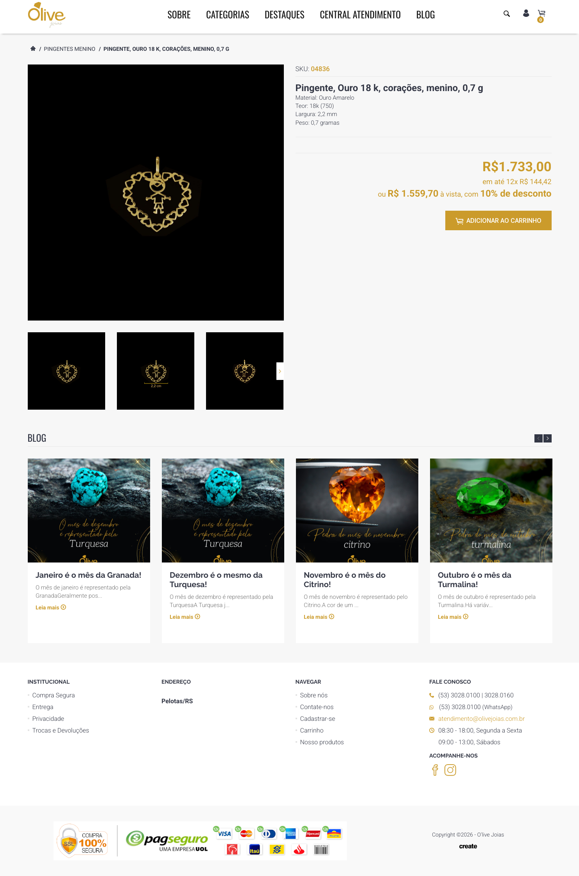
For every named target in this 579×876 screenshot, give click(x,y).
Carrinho (312, 730)
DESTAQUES (285, 14)
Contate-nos (317, 707)
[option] (66, 371)
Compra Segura (53, 695)
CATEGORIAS (227, 14)
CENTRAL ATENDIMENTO (360, 14)
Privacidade (48, 718)
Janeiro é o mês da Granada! (89, 575)
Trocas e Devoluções (60, 730)
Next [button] (280, 371)
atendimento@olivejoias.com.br (481, 718)
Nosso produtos (322, 742)
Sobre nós (314, 695)
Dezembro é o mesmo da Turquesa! (216, 579)
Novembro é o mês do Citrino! (344, 579)
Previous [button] (538, 438)
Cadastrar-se (317, 718)
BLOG (425, 14)
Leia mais (47, 608)
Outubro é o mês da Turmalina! (474, 579)
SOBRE (178, 14)
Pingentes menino (69, 49)
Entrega (43, 707)
